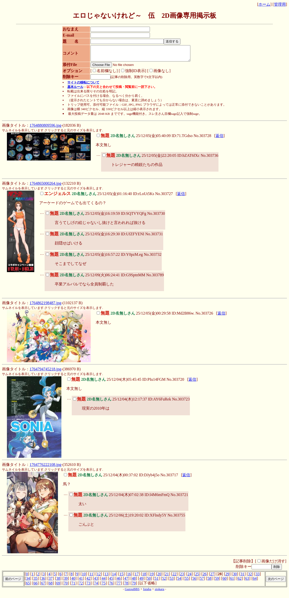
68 (51, 586)
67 (43, 586)
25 (197, 577)
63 (247, 581)
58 (209, 581)
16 (129, 577)
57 (202, 581)
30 (235, 577)
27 (212, 577)
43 (96, 581)
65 (28, 586)
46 (119, 581)
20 (159, 577)
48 (134, 581)
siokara (159, 592)
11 (91, 577)
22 (174, 577)
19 (152, 577)
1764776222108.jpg (45, 467)
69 (58, 586)
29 (227, 577)
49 (141, 581)
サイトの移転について (83, 85)
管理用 (280, 4)
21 (167, 577)
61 (232, 581)
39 (66, 581)
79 (134, 586)
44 (104, 581)
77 (119, 586)
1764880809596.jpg (45, 128)
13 (106, 577)
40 (73, 581)
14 (114, 577)
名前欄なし (102, 74)
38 (58, 581)
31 (242, 577)
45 (111, 581)
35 (35, 581)
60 (224, 581)
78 (126, 586)
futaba (147, 592)
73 (88, 586)
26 (205, 577)
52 (164, 581)
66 (35, 586)
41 (81, 581)
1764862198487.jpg (45, 306)
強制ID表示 (131, 74)
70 (66, 586)
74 (96, 586)
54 (179, 581)
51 (156, 581)
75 (104, 586)
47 (126, 581)
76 (111, 586)
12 (99, 577)
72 (81, 586)
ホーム (264, 4)
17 (137, 577)
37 (51, 581)
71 (73, 586)
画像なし (157, 74)
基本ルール (75, 90)
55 (187, 581)
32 (250, 577)
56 (194, 581)
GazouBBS (132, 592)
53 (172, 581)
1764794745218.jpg (45, 372)
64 (255, 581)
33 (257, 577)
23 (182, 577)
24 (189, 577)
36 (43, 581)
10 (84, 577)
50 (149, 581)
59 (217, 581)
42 (88, 581)
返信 (219, 139)
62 (240, 581)
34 (28, 581)
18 (144, 577)
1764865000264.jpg (45, 186)
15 (122, 577)
